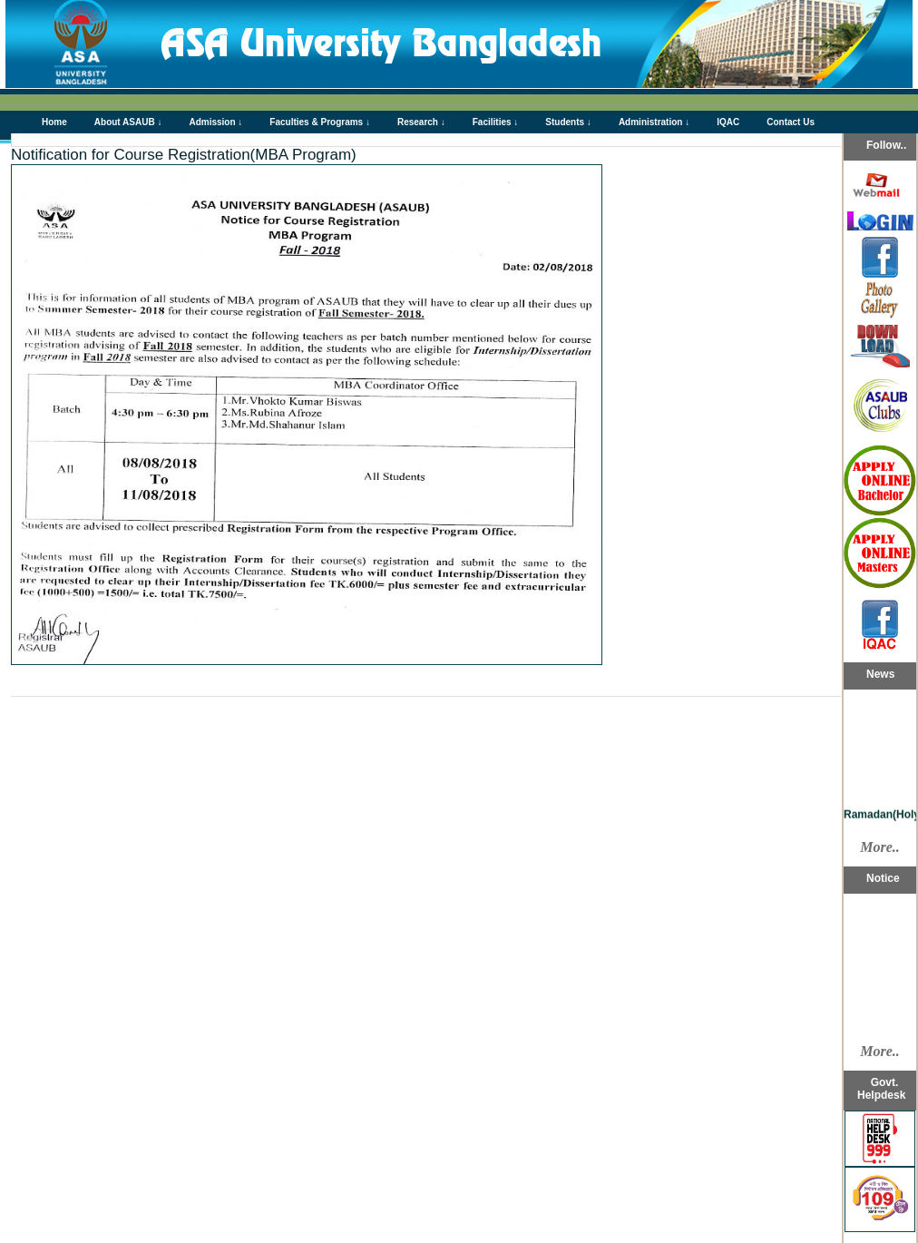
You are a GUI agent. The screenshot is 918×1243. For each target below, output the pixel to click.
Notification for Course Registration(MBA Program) (183, 154)
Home (54, 122)
